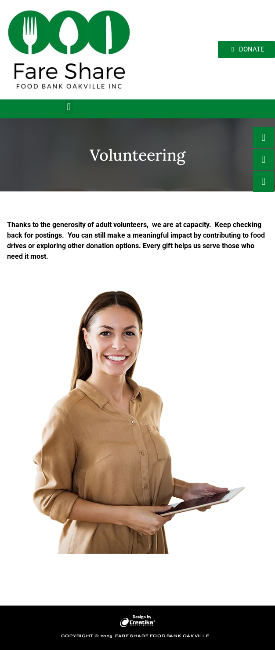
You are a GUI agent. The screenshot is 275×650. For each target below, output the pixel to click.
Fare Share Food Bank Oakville (162, 636)
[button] (69, 106)
